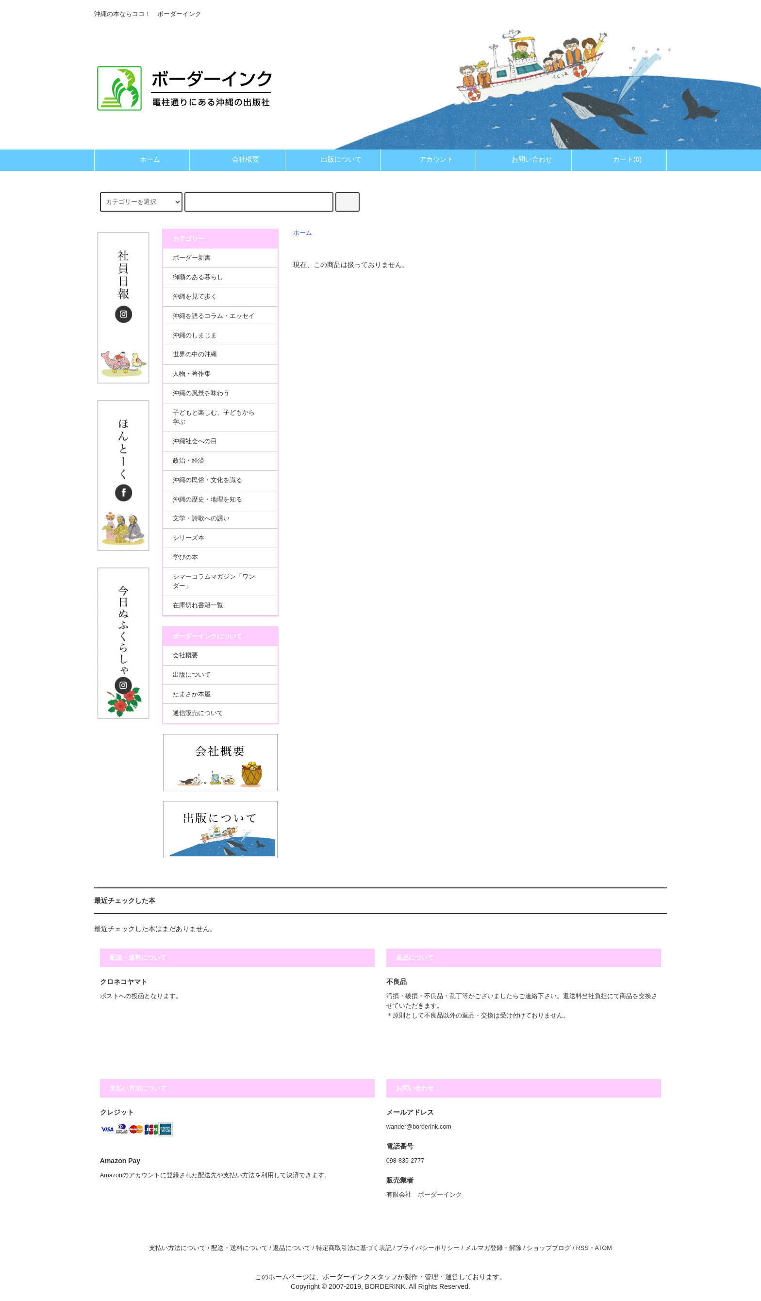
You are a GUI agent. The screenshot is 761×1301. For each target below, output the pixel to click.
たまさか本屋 (192, 694)
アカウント (428, 159)
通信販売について (198, 713)
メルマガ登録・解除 (493, 1248)
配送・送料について (239, 1248)
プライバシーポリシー (428, 1248)
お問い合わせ (523, 159)
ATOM (603, 1248)
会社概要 (237, 159)
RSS (582, 1248)
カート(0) (619, 159)
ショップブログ (549, 1248)
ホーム (141, 159)
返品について (292, 1248)
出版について (333, 159)
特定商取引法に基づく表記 (354, 1248)
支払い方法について (177, 1248)
